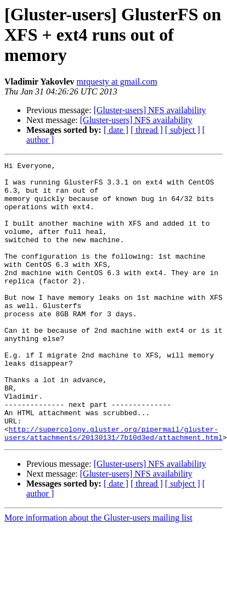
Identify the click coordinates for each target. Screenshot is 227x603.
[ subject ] (182, 130)
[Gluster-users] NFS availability (150, 110)
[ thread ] (146, 130)
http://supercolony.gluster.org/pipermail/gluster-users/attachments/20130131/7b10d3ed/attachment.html (113, 488)
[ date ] (116, 130)
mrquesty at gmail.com (117, 81)
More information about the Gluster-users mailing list (98, 573)
